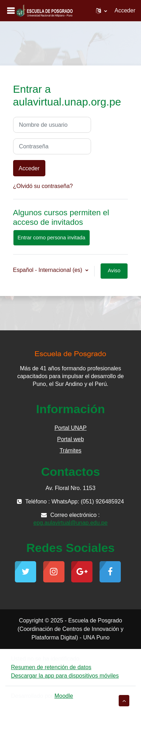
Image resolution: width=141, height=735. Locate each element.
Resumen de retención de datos (51, 667)
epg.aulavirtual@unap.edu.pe (70, 523)
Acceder (124, 10)
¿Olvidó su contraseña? (43, 186)
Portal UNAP (71, 428)
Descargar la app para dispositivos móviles (65, 676)
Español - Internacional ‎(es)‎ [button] (48, 270)
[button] (101, 10)
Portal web (70, 439)
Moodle (64, 696)
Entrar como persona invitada (51, 237)
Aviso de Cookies (114, 273)
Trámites (70, 451)
